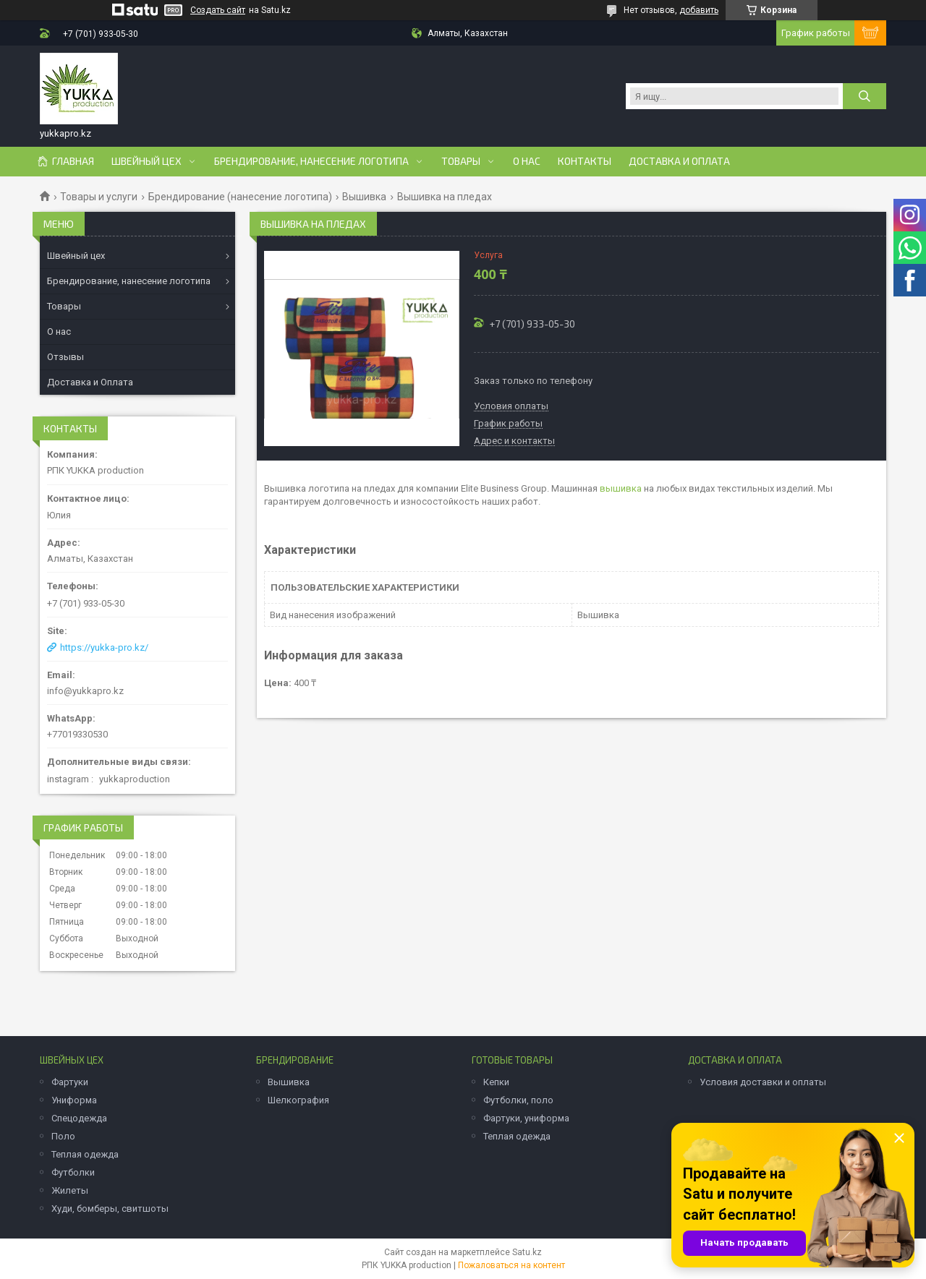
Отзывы (65, 356)
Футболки (73, 1172)
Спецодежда (79, 1118)
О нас (526, 161)
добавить (698, 10)
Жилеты (69, 1190)
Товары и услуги (98, 196)
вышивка (621, 488)
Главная (73, 161)
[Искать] (864, 96)
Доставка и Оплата (90, 382)
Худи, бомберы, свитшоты (110, 1208)
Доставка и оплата (679, 161)
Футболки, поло (518, 1100)
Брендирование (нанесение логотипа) (240, 196)
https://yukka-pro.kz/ (104, 647)
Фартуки (69, 1082)
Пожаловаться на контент (511, 1265)
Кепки (496, 1082)
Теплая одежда (85, 1154)
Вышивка (364, 196)
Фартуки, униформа (526, 1118)
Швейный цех (146, 161)
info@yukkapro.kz (85, 690)
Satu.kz (527, 1252)
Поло (63, 1136)
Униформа (74, 1100)
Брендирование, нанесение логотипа (311, 161)
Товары (460, 161)
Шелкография (298, 1100)
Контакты (584, 161)
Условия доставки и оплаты (763, 1082)
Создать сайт (217, 10)
